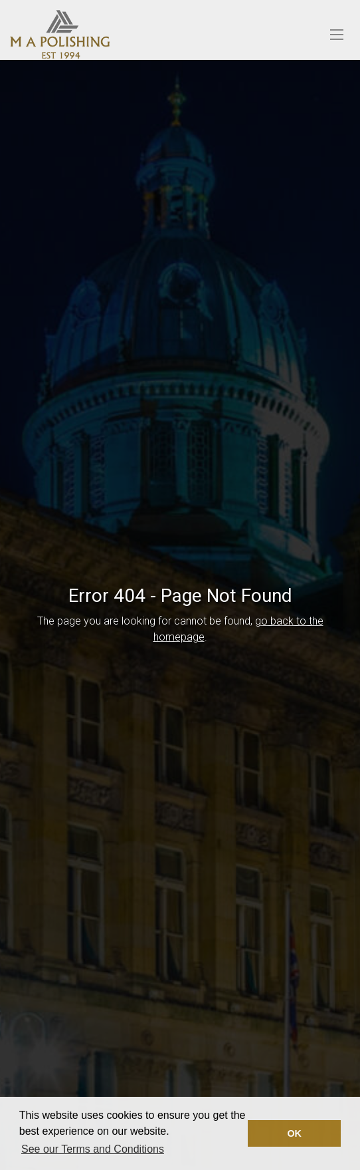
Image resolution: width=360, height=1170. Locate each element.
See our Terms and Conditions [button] (92, 1149)
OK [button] (294, 1133)
